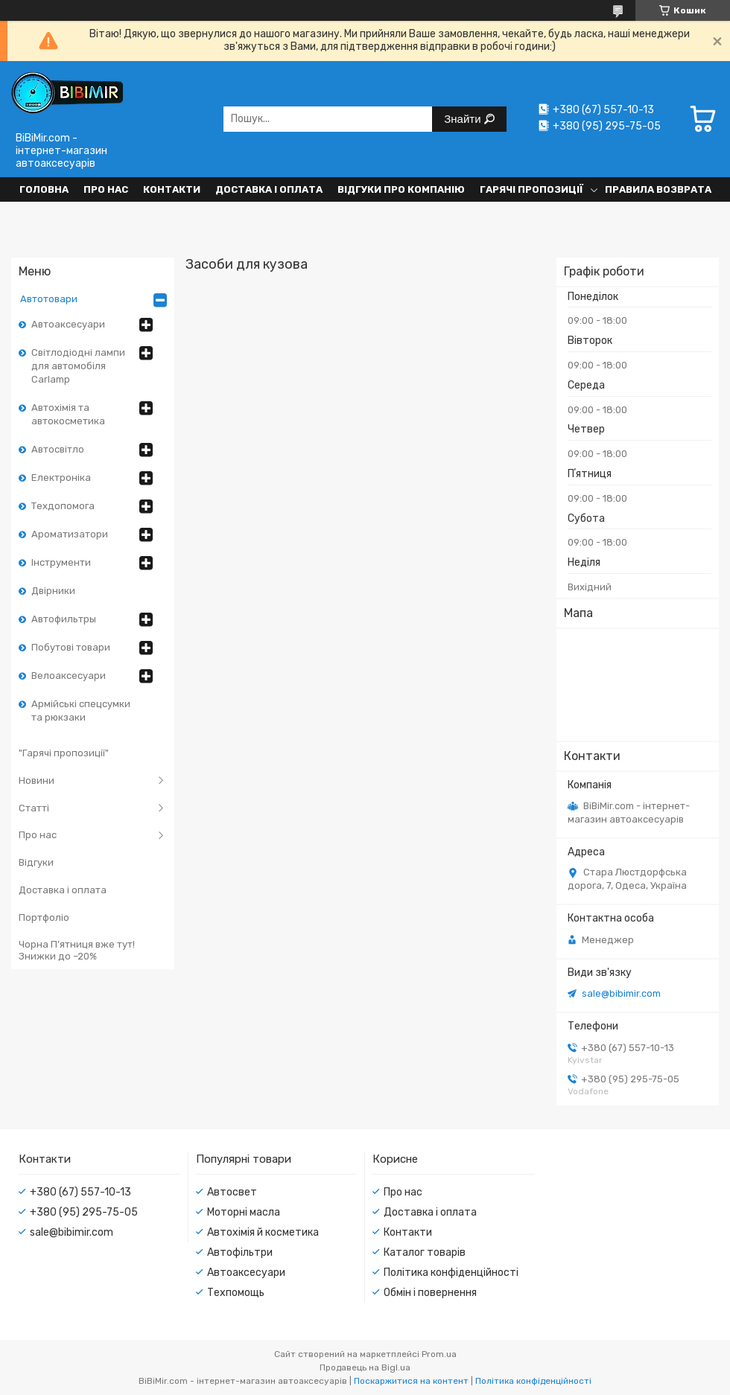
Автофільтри (240, 1252)
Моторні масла (243, 1212)
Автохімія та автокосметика (68, 414)
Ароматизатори (69, 534)
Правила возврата (658, 189)
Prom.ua (439, 1354)
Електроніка (61, 477)
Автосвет (232, 1192)
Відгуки (36, 862)
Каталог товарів (425, 1252)
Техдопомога (63, 505)
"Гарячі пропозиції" (64, 753)
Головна (44, 189)
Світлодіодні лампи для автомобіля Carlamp (78, 366)
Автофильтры (63, 619)
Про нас (105, 189)
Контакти (171, 189)
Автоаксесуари (68, 324)
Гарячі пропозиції (531, 189)
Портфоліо (44, 917)
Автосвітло (57, 449)
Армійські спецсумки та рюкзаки (80, 710)
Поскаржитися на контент (411, 1381)
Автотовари (48, 298)
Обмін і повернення (430, 1292)
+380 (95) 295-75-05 (84, 1212)
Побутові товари (70, 647)
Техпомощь (235, 1292)
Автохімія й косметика (263, 1232)
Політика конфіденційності (451, 1272)
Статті (34, 808)
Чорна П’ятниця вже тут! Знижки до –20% (77, 950)
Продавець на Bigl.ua (365, 1367)
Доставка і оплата (269, 189)
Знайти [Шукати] (463, 118)
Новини (36, 780)
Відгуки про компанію (401, 189)
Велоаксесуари (68, 675)
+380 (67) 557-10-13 (80, 1192)
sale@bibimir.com (621, 993)
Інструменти (61, 562)
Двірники (53, 590)
